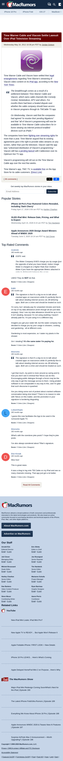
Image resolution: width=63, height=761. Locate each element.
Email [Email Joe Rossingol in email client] (34, 561)
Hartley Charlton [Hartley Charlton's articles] (7, 576)
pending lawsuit (27, 151)
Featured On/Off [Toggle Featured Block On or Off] (8, 757)
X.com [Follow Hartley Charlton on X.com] (9, 581)
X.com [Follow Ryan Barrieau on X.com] (39, 591)
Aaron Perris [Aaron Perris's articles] (36, 596)
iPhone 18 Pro (10, 12)
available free (39, 169)
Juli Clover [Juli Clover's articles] (5, 557)
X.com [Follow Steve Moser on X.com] (9, 601)
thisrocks (15, 352)
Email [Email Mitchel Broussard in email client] (3, 571)
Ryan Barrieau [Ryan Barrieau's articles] (37, 586)
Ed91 (13, 288)
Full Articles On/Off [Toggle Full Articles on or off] (23, 757)
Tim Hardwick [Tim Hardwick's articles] (37, 566)
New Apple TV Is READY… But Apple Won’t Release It (34, 632)
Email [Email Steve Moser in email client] (3, 601)
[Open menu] (3, 4)
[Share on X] (49, 179)
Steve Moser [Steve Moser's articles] (6, 596)
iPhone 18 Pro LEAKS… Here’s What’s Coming (31, 657)
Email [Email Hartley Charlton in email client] (3, 581)
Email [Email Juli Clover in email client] (3, 561)
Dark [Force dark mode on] (56, 757)
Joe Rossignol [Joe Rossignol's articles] (37, 557)
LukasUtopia (17, 410)
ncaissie (15, 250)
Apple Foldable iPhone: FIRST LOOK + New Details (33, 645)
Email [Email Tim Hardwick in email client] (34, 571)
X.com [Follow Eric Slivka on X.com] (39, 552)
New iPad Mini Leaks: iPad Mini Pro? (26, 620)
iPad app (34, 82)
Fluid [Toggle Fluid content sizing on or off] (33, 757)
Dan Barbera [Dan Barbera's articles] (6, 586)
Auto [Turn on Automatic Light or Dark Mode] (47, 757)
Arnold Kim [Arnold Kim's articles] (5, 547)
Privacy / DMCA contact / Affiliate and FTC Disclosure (20, 748)
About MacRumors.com (16, 525)
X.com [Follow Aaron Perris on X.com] (39, 601)
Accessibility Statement (9, 752)
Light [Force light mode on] (51, 757)
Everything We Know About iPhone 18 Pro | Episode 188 (35, 713)
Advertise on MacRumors (17, 533)
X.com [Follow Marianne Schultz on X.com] (39, 581)
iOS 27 (42, 12)
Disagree (30, 282)
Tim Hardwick (54, 223)
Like (24, 282)
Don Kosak (16, 454)
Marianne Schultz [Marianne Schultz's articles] (38, 576)
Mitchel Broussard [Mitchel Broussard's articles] (8, 566)
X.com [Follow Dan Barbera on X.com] (9, 591)
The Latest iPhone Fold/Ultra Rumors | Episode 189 (33, 701)
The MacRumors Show (21, 679)
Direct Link (36, 172)
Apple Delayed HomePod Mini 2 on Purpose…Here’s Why (35, 670)
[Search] (55, 4)
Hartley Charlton (50, 209)
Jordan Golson (48, 45)
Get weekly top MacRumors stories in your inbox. (31, 186)
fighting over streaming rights (42, 135)
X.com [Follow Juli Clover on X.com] (9, 561)
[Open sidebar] (60, 5)
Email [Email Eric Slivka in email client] (34, 552)
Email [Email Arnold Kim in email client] (3, 552)
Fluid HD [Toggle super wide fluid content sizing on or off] (40, 757)
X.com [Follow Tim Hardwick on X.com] (39, 571)
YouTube (11, 610)
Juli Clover (50, 236)
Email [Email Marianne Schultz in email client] (34, 581)
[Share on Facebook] (56, 179)
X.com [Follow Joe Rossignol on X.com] (39, 561)
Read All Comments (31, 485)
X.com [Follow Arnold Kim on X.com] (9, 552)
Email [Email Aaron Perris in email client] (34, 601)
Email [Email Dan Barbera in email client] (3, 591)
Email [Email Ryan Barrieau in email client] (34, 591)
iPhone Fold (28, 12)
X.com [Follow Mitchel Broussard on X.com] (9, 571)
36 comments (10, 179)
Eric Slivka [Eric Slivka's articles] (36, 547)
